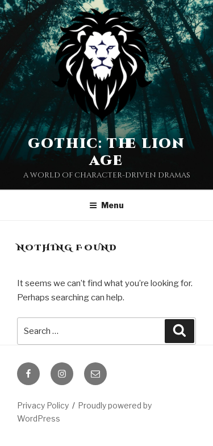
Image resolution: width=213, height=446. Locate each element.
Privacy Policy (43, 405)
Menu (106, 205)
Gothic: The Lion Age (106, 152)
